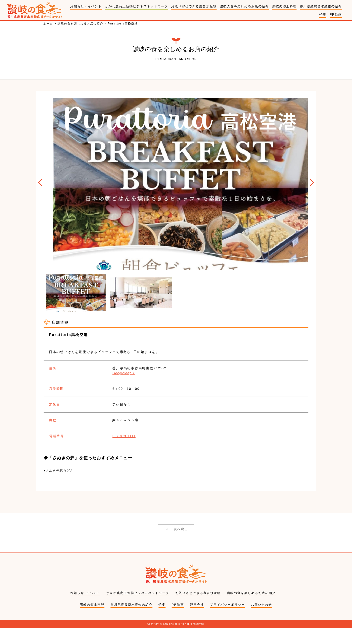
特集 (322, 14)
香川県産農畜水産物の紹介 (321, 6)
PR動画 (336, 14)
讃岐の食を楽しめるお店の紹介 (244, 6)
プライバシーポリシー (227, 604)
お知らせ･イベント (85, 593)
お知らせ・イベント (86, 6)
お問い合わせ (261, 604)
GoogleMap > (123, 373)
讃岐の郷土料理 (284, 6)
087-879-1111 (123, 436)
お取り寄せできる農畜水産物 (194, 6)
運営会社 (197, 604)
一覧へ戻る (177, 529)
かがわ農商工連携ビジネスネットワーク (136, 6)
